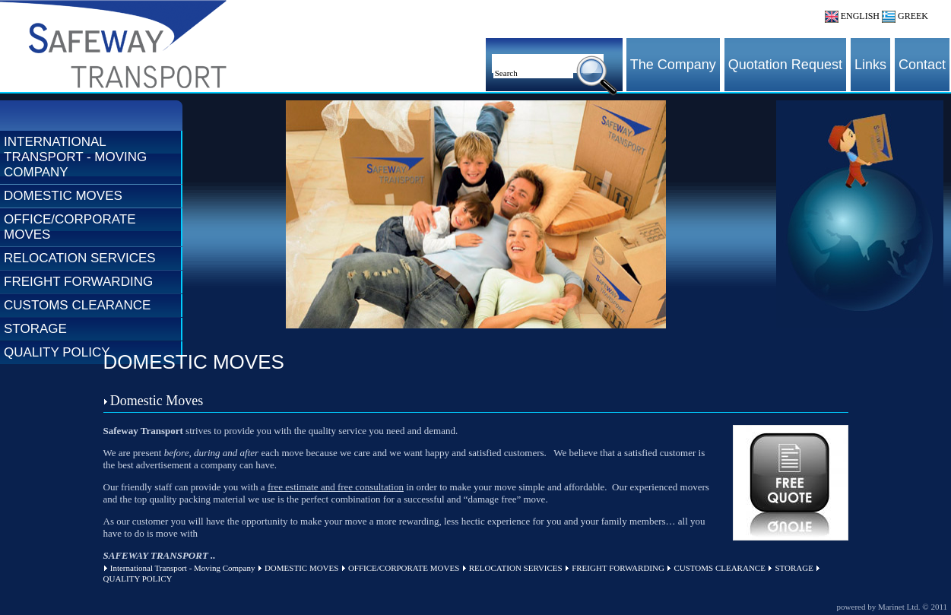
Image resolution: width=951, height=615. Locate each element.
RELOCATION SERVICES (80, 258)
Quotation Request (785, 64)
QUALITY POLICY (57, 352)
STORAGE (35, 329)
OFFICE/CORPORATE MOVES (69, 227)
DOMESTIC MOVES (63, 196)
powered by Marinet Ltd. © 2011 (892, 606)
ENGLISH (852, 16)
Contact (922, 64)
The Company (673, 64)
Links (870, 64)
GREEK (905, 16)
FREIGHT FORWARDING (78, 281)
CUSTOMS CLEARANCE (77, 305)
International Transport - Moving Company (75, 157)
